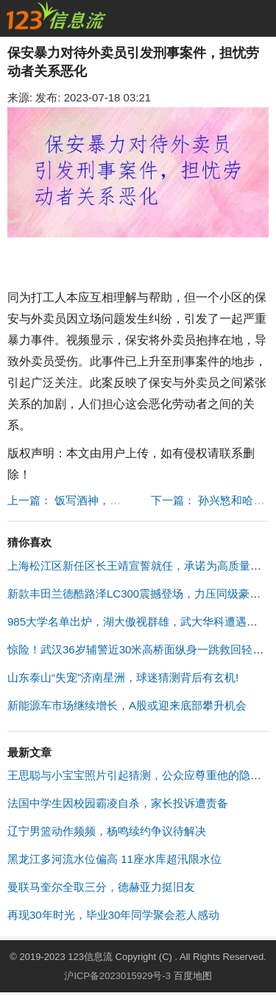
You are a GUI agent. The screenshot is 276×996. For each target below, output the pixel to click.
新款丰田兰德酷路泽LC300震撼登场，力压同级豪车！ (139, 593)
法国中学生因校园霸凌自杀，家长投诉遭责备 (117, 803)
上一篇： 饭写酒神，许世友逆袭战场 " (100, 500)
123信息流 (91, 956)
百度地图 (193, 975)
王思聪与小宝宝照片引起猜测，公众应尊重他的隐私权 (139, 775)
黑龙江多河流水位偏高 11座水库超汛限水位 (114, 859)
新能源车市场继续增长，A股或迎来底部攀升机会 (127, 705)
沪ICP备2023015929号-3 (117, 975)
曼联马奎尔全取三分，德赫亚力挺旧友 (101, 887)
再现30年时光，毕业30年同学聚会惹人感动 (113, 915)
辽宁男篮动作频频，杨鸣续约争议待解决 (106, 831)
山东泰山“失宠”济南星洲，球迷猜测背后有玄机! (122, 677)
